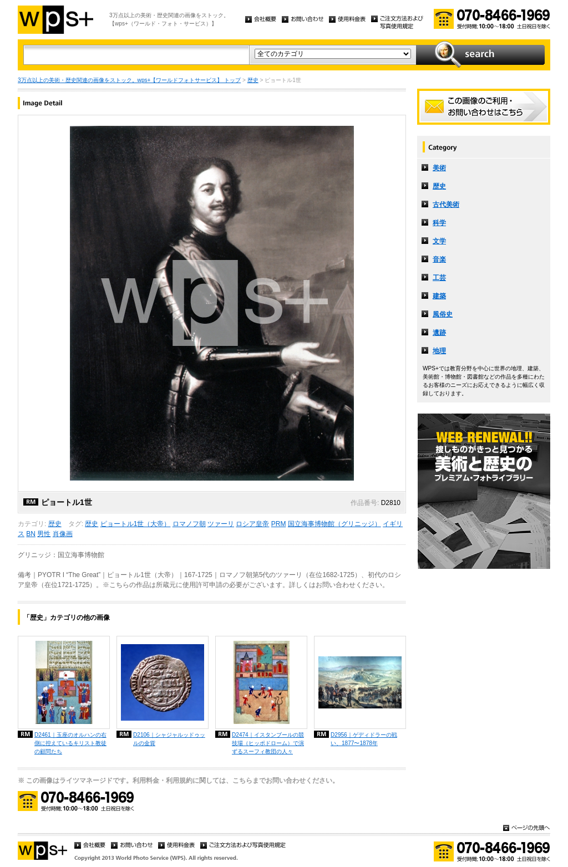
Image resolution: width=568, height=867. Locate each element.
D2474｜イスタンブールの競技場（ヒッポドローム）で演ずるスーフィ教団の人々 (268, 743)
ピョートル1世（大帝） (135, 524)
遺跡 (439, 332)
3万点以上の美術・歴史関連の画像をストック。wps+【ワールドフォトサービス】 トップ (129, 80)
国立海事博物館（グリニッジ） (334, 524)
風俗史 (443, 314)
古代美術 (446, 204)
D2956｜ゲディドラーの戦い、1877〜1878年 (364, 739)
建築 (439, 296)
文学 (439, 241)
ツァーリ (220, 524)
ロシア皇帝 (252, 524)
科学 (439, 223)
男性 (43, 534)
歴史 (252, 80)
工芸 (439, 278)
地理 (439, 351)
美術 (439, 168)
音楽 (439, 259)
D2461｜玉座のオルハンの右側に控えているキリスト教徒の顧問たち (70, 743)
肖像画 (63, 534)
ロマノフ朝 (189, 524)
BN (31, 534)
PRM (278, 524)
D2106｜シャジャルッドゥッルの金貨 (169, 739)
